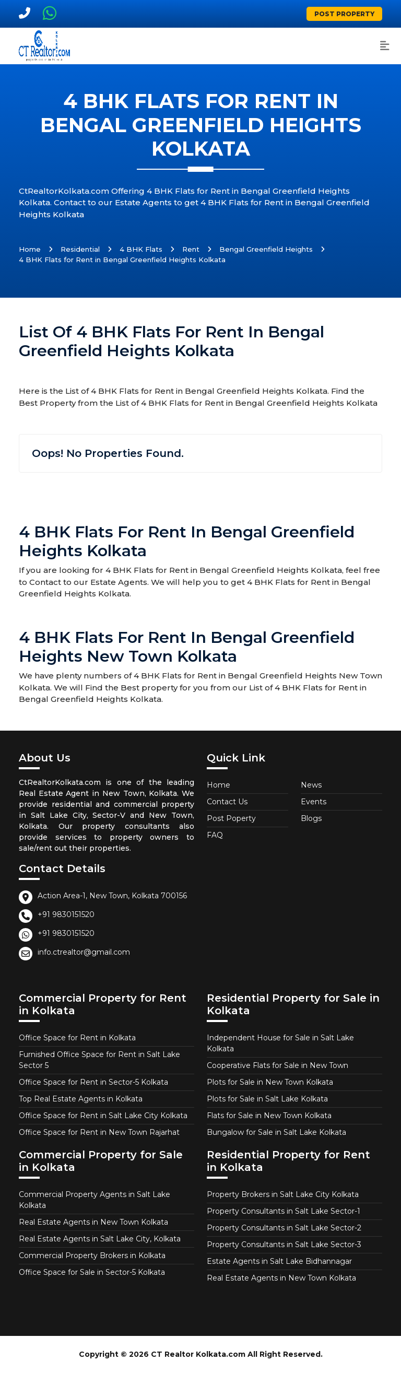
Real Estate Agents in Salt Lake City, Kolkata (100, 1238)
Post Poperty (231, 818)
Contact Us (227, 801)
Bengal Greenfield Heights (266, 249)
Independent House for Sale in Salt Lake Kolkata (280, 1043)
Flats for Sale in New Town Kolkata (269, 1115)
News (311, 785)
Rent (190, 249)
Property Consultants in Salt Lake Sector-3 (284, 1244)
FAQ (215, 835)
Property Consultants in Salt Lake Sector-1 (283, 1211)
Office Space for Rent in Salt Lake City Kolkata (103, 1115)
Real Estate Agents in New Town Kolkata (93, 1222)
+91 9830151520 (66, 914)
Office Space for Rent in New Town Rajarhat (99, 1132)
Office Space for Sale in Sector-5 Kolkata (92, 1272)
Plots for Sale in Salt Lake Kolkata (267, 1099)
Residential (80, 249)
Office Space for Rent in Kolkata (77, 1037)
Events (313, 801)
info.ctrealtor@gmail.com (84, 952)
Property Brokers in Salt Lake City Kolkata (283, 1194)
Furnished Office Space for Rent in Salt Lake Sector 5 (99, 1060)
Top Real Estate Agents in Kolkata (81, 1099)
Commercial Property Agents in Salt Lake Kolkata (94, 1200)
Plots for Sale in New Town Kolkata (270, 1082)
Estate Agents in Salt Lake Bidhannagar (279, 1261)
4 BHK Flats (141, 249)
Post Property (344, 14)
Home (30, 249)
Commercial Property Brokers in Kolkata (92, 1255)
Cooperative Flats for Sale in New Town (277, 1065)
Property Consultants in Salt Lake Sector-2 (284, 1228)
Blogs (311, 818)
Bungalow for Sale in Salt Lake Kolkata (276, 1132)
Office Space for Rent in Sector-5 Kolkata (93, 1082)
